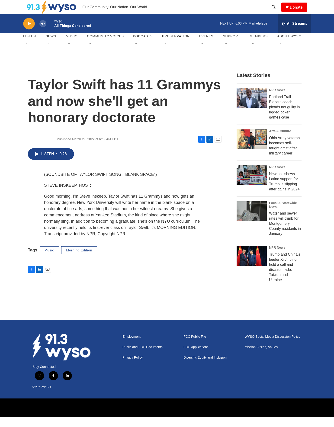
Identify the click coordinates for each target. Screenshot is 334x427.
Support (231, 46)
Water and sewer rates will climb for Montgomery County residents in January (285, 234)
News (50, 46)
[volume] (43, 34)
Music (71, 46)
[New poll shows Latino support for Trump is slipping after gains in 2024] (252, 185)
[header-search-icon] (275, 12)
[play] (29, 33)
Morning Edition (79, 260)
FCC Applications (195, 357)
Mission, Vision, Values (261, 357)
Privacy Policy (132, 367)
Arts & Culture (280, 141)
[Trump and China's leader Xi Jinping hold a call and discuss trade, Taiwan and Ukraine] (252, 266)
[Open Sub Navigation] (27, 54)
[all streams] (294, 33)
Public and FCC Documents (142, 357)
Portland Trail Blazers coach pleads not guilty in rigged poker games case (284, 117)
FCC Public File (194, 347)
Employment (131, 347)
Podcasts (143, 46)
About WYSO (289, 46)
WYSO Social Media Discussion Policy (272, 347)
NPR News (277, 100)
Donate (299, 12)
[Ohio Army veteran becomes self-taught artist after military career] (252, 149)
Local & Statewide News (283, 214)
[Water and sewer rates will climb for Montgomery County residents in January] (252, 221)
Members (259, 46)
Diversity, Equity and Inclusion (205, 367)
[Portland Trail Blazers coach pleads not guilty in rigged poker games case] (252, 108)
